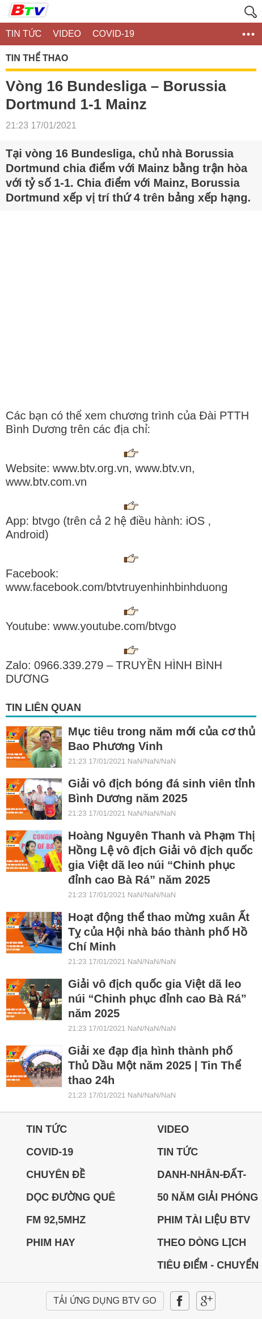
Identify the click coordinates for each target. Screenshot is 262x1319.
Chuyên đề (55, 1174)
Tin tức (46, 1129)
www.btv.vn (163, 468)
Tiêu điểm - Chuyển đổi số (208, 1268)
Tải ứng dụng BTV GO (105, 1300)
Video (173, 1129)
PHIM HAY (50, 1242)
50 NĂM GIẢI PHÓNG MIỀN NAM (207, 1200)
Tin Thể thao (37, 58)
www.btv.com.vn (46, 482)
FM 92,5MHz (56, 1220)
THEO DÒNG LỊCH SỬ (201, 1245)
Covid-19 (49, 1152)
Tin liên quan (43, 707)
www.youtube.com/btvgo (114, 626)
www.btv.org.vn (91, 468)
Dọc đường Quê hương (70, 1200)
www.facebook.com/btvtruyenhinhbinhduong (116, 587)
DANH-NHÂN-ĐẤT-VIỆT (201, 1177)
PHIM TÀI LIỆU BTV (203, 1220)
